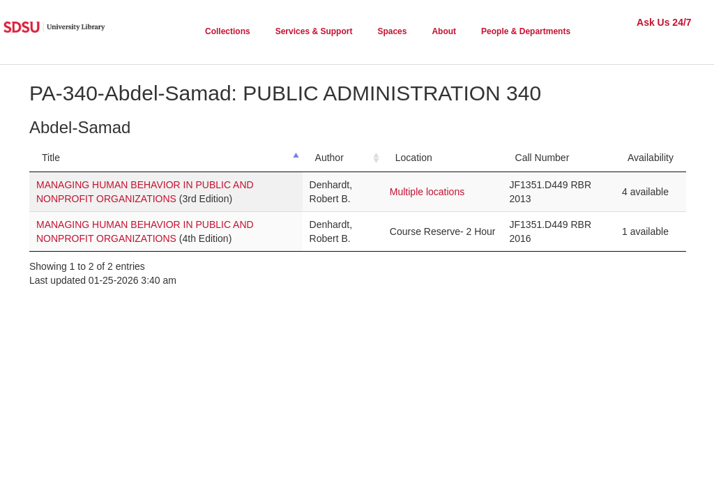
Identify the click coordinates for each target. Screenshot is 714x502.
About (444, 31)
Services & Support (314, 31)
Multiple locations (427, 191)
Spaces (392, 31)
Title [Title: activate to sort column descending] (51, 157)
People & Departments (525, 31)
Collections (227, 31)
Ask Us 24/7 (664, 22)
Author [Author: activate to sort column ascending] (329, 157)
